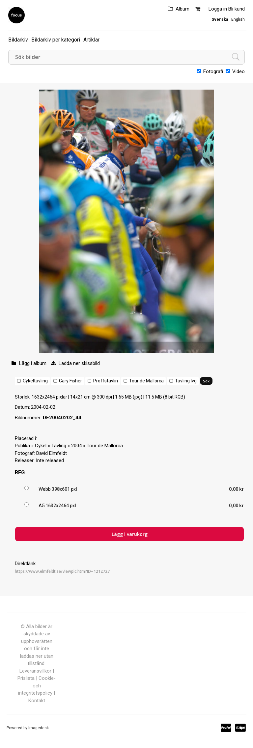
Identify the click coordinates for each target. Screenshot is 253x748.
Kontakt (36, 701)
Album (182, 9)
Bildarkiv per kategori (55, 40)
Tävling (58, 446)
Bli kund (236, 9)
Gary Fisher (70, 380)
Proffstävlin (105, 380)
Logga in (218, 9)
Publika (22, 446)
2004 (76, 446)
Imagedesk (38, 728)
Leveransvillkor (35, 671)
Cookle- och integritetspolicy (37, 685)
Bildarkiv (18, 40)
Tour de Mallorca (146, 380)
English (238, 19)
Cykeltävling (35, 380)
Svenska (219, 19)
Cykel (40, 446)
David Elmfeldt (51, 453)
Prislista (26, 678)
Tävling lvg (186, 380)
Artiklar (91, 40)
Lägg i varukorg (130, 534)
